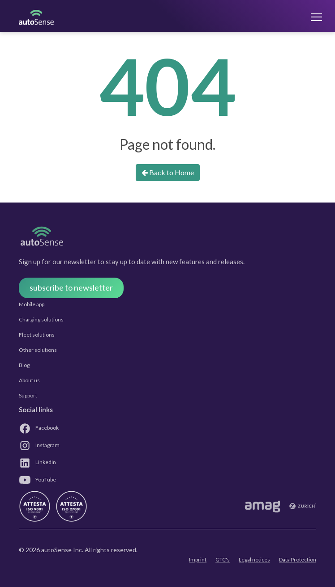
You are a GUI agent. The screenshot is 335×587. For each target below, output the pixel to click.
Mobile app (31, 304)
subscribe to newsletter (71, 287)
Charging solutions (41, 319)
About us (29, 380)
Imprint (197, 559)
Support (28, 395)
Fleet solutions (37, 334)
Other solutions (38, 349)
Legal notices (254, 559)
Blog (24, 365)
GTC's (222, 559)
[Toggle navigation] (307, 17)
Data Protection (297, 559)
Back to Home (168, 172)
